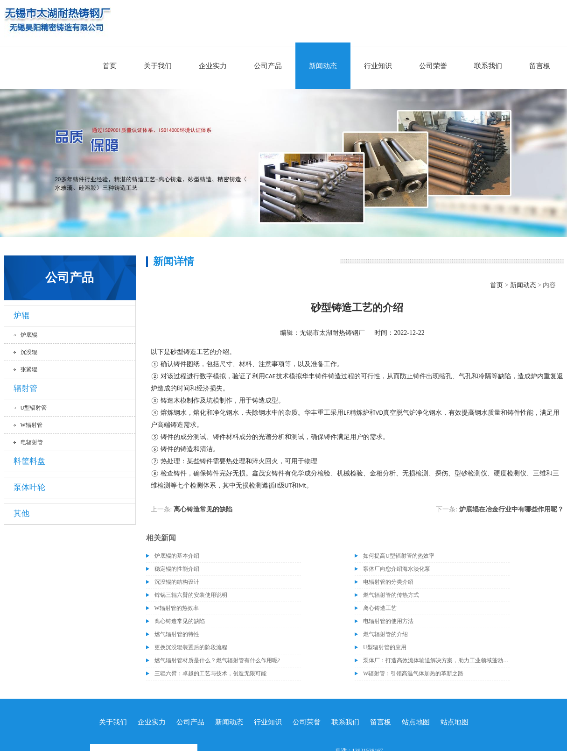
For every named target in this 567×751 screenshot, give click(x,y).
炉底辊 (29, 335)
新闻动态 (323, 66)
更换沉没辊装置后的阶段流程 (190, 647)
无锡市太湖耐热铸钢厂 (332, 332)
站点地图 (416, 722)
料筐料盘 (29, 461)
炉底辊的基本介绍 (176, 556)
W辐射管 (31, 425)
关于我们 (158, 66)
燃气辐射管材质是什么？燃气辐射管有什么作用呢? (217, 660)
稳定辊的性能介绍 (176, 569)
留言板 (539, 66)
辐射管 (25, 388)
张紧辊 (29, 369)
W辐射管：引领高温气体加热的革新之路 (413, 673)
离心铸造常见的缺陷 (203, 509)
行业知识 (378, 66)
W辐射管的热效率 (176, 608)
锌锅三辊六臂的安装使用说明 (190, 595)
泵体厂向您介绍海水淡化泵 (396, 569)
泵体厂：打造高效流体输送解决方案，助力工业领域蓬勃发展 (436, 660)
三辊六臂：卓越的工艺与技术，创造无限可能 (210, 673)
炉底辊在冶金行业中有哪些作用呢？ (511, 509)
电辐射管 (32, 442)
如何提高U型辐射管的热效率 (398, 556)
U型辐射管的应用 (384, 647)
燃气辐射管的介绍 (385, 634)
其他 (21, 513)
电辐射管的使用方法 (388, 621)
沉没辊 (29, 352)
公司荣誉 (433, 66)
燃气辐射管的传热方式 (391, 595)
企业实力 (213, 66)
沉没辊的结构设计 (176, 582)
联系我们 (488, 66)
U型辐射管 (34, 407)
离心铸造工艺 (380, 608)
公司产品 (268, 66)
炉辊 (21, 315)
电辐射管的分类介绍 (388, 582)
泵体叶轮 (29, 487)
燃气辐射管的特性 (176, 634)
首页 (110, 66)
